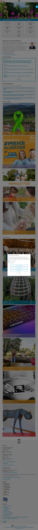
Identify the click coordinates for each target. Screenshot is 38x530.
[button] (37, 7)
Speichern (19, 270)
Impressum (17, 273)
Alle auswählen (19, 265)
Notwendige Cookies (12, 260)
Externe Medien (11, 262)
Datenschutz (20, 273)
